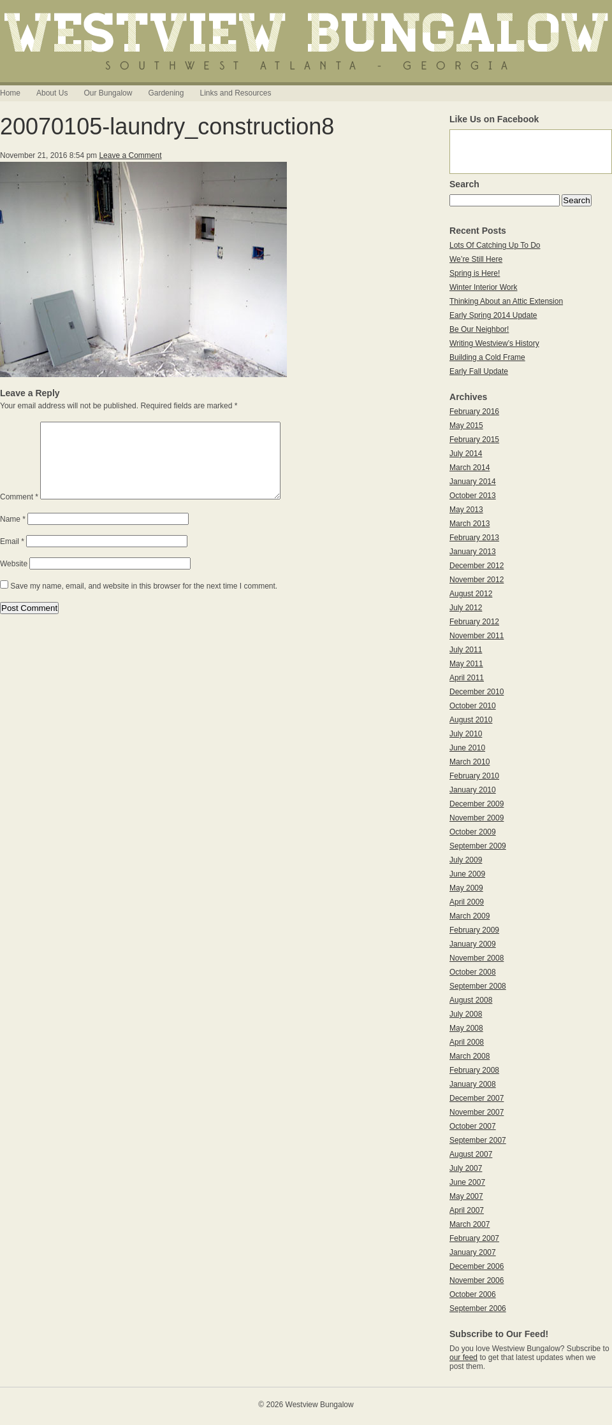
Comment (19, 512)
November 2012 (476, 579)
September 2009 (477, 845)
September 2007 (477, 1140)
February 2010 (474, 775)
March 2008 (469, 1056)
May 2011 (466, 663)
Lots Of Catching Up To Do (495, 245)
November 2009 (476, 817)
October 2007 (472, 1126)
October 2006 (472, 1294)
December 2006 (476, 1266)
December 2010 (476, 691)
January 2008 (472, 1084)
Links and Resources (235, 93)
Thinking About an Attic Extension (506, 301)
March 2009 (469, 916)
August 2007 (470, 1154)
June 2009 (467, 874)
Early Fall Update (478, 371)
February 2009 (474, 930)
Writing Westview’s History (494, 343)
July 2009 (465, 860)
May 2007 (466, 1196)
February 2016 (474, 411)
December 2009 (476, 803)
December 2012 (476, 565)
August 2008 (470, 1000)
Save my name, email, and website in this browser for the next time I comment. (143, 601)
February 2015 (474, 439)
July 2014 (465, 453)
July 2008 (465, 1014)
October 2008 (472, 972)
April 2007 (466, 1210)
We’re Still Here (475, 259)
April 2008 (466, 1042)
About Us (52, 93)
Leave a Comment (130, 155)
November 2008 (476, 958)
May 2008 (466, 1028)
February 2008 (474, 1070)
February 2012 (474, 621)
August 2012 (470, 593)
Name (13, 534)
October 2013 (472, 495)
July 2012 (465, 607)
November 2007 (476, 1112)
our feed (463, 1357)
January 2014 (472, 481)
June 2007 (467, 1182)
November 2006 (476, 1280)
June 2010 (467, 747)
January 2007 (472, 1252)
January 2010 (472, 789)
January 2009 (472, 944)
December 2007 (476, 1098)
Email (12, 556)
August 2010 (470, 719)
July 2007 (465, 1168)
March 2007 (469, 1224)
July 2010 (465, 733)
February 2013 (474, 537)
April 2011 (466, 677)
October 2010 (472, 705)
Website (13, 579)
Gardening (166, 93)
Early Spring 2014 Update (493, 315)
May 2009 (466, 888)
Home (10, 93)
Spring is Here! (474, 273)
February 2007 (474, 1238)
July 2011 (465, 649)
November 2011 (476, 635)
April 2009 (466, 902)
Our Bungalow (108, 93)
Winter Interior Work (483, 287)
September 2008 (477, 986)
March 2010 (469, 761)
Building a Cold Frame (487, 357)
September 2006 (477, 1308)
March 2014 (469, 467)
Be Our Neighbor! (479, 329)
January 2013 (472, 551)
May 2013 (466, 509)
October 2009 (472, 831)
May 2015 (466, 425)
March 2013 (469, 523)
